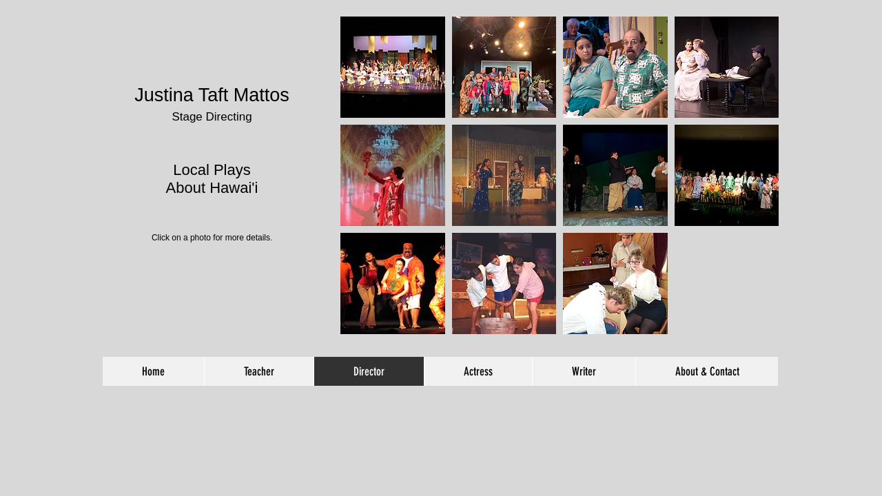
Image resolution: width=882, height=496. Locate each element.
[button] (392, 67)
